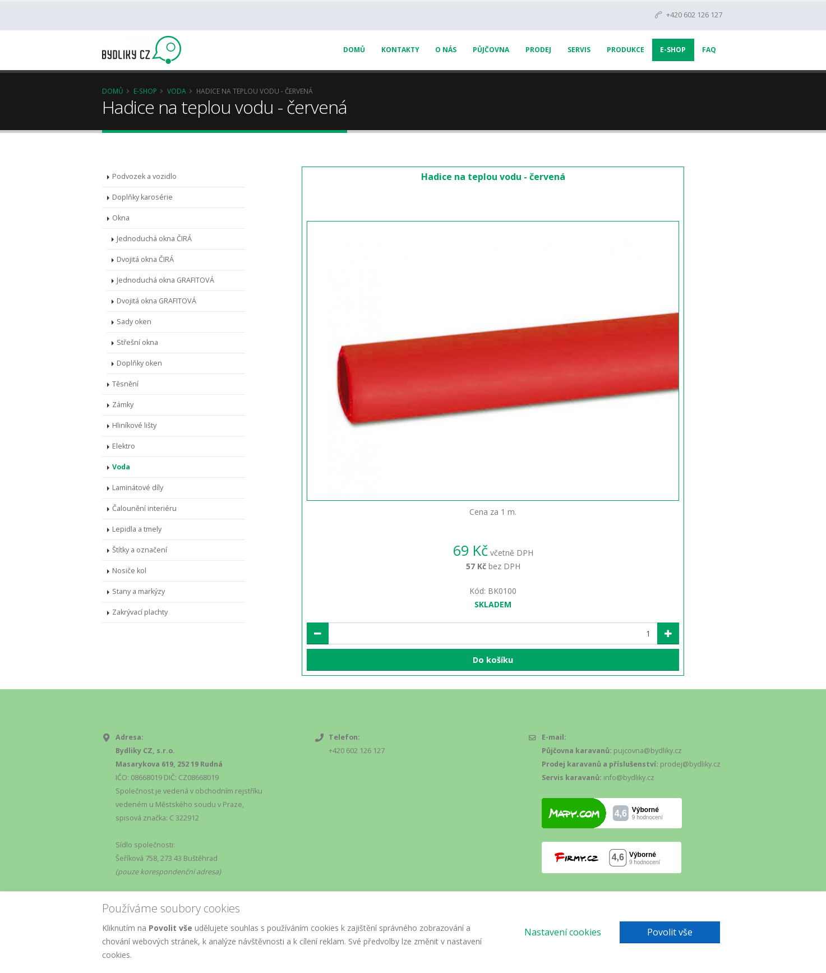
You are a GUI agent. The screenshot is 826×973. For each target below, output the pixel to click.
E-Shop (673, 49)
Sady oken (134, 321)
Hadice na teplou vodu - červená (493, 176)
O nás (445, 49)
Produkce (625, 49)
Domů (354, 49)
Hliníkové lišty (134, 425)
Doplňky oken (139, 363)
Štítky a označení (139, 550)
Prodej (538, 49)
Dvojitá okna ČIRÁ (145, 259)
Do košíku (493, 659)
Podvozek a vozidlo (144, 176)
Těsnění (125, 384)
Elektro (123, 446)
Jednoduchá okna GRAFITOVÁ (165, 280)
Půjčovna (491, 49)
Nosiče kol (129, 570)
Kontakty (400, 49)
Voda (176, 90)
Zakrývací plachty (140, 612)
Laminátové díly (137, 487)
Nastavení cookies (562, 932)
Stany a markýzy (138, 591)
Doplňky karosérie (142, 197)
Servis (578, 49)
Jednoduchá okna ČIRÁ (154, 238)
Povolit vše (670, 932)
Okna (121, 218)
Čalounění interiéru (144, 508)
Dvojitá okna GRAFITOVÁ (156, 301)
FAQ (709, 49)
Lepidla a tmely (136, 529)
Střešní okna (137, 342)
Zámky (122, 404)
